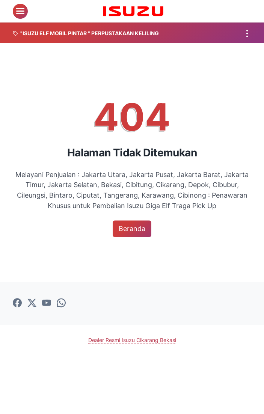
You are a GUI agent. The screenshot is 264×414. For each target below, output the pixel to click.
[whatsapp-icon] (61, 303)
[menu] (20, 11)
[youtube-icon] (46, 303)
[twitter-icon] (31, 303)
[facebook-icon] (17, 303)
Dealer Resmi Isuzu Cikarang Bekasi (132, 340)
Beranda (132, 228)
